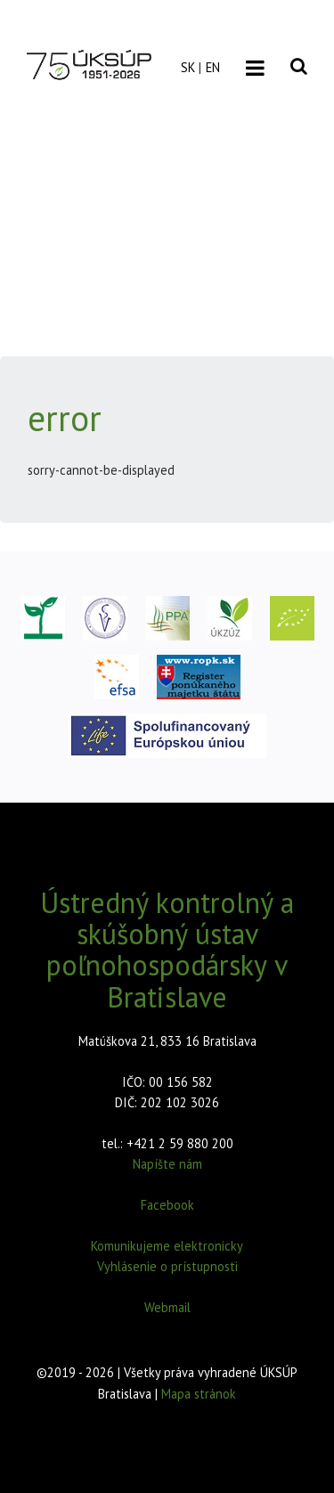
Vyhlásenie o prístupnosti (167, 1266)
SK (188, 67)
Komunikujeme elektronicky (167, 1245)
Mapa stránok (198, 1393)
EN (213, 67)
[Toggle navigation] (255, 68)
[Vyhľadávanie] (298, 52)
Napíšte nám (167, 1163)
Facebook (167, 1204)
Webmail (167, 1307)
